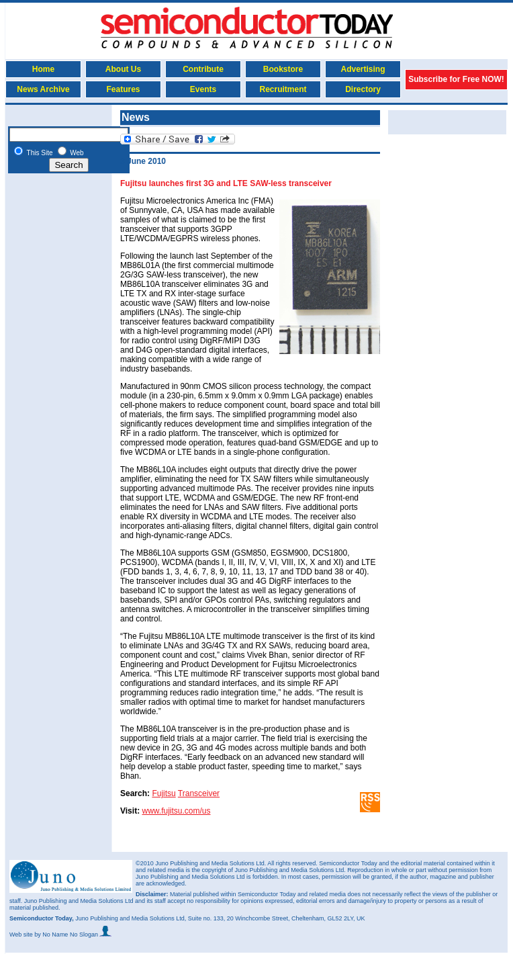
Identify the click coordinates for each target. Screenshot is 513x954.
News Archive (43, 89)
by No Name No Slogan (72, 934)
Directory (363, 89)
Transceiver (199, 793)
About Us (123, 69)
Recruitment (282, 89)
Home (43, 69)
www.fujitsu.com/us (176, 811)
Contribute (203, 69)
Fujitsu (163, 793)
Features (123, 89)
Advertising (362, 69)
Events (203, 89)
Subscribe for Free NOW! (456, 79)
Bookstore (283, 69)
